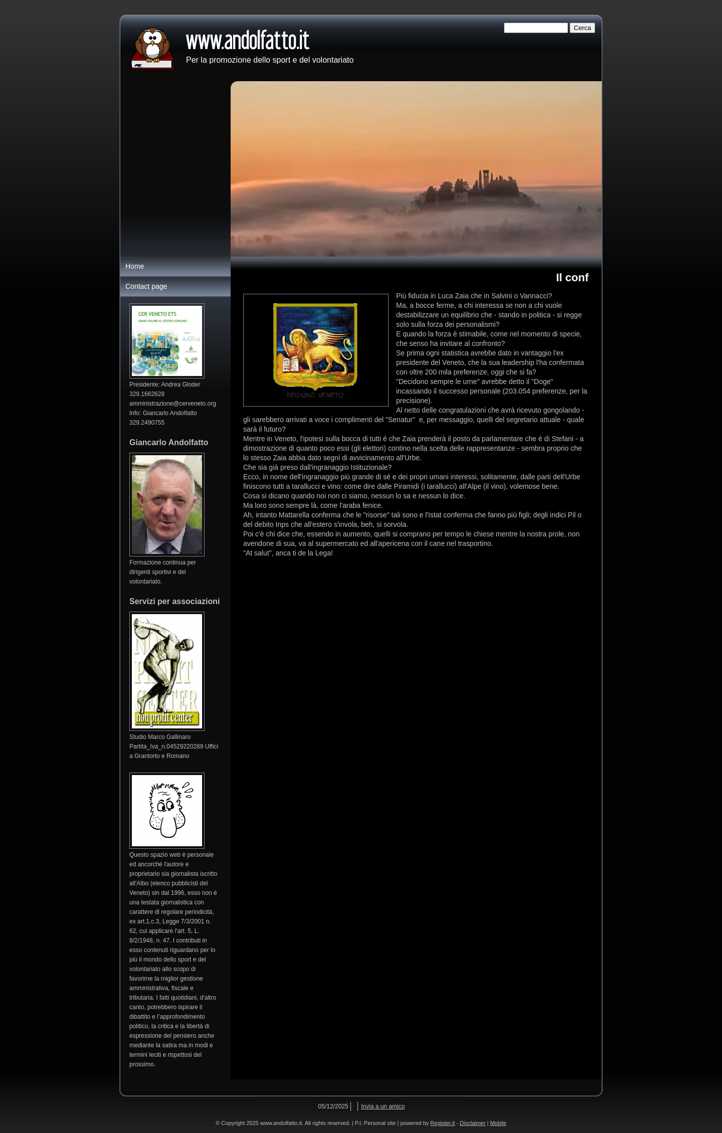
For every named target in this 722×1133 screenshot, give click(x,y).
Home (134, 266)
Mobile (498, 1123)
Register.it (442, 1123)
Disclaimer (472, 1123)
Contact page (146, 286)
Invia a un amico (383, 1106)
